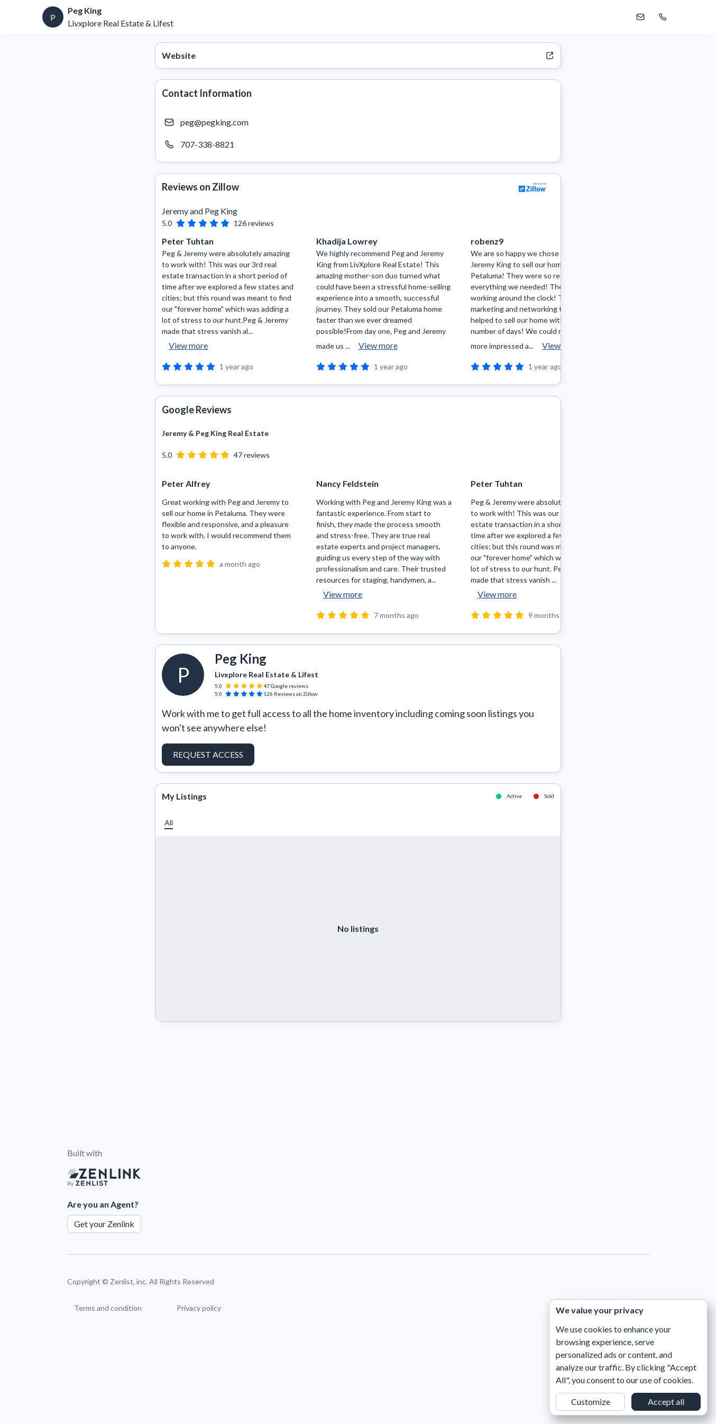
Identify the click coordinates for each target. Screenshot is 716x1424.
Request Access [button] (208, 754)
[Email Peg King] (640, 17)
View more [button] (188, 345)
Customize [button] (590, 1401)
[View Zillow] (533, 187)
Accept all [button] (666, 1401)
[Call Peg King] (662, 17)
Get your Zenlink (104, 1224)
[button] (169, 822)
